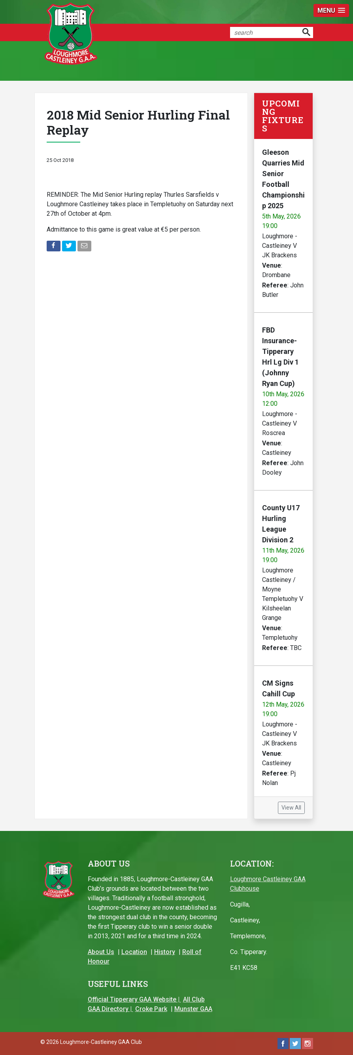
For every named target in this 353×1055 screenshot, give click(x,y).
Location (134, 952)
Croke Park (151, 1009)
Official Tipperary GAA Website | (134, 999)
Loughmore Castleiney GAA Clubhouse (268, 883)
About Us (101, 952)
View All (291, 807)
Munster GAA (193, 1009)
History (164, 952)
